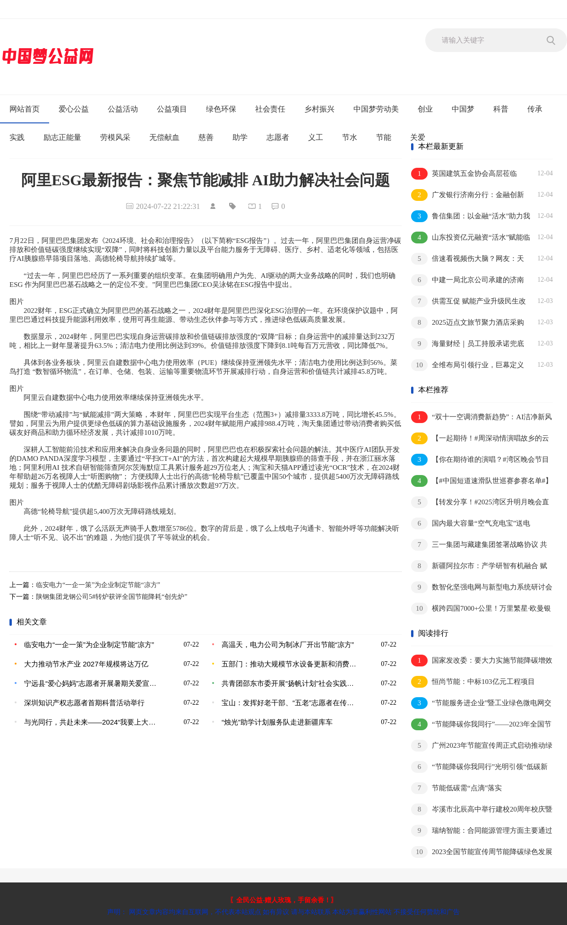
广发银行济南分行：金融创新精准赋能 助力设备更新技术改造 (467, 195)
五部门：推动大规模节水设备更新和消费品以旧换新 (291, 664)
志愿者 (277, 137)
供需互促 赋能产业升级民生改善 (468, 301)
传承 (534, 109)
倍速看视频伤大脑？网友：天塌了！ (467, 259)
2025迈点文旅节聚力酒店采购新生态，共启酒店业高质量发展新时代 (467, 323)
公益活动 (123, 109)
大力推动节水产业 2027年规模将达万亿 (86, 664)
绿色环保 (221, 109)
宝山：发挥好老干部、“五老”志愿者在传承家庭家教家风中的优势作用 (291, 703)
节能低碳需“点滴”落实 (456, 788)
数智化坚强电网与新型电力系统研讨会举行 (481, 587)
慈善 (206, 137)
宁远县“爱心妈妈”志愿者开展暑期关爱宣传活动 (93, 683)
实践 (17, 137)
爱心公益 (74, 109)
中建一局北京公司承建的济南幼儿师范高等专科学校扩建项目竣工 (467, 280)
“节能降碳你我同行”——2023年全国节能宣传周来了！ (481, 724)
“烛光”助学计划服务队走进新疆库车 (277, 722)
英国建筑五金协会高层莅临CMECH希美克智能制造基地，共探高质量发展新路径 (469, 174)
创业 (425, 109)
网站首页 (24, 109)
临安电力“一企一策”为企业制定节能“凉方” (98, 584)
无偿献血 (164, 137)
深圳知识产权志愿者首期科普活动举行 (84, 703)
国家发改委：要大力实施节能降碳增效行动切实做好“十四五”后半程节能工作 (481, 661)
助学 (240, 137)
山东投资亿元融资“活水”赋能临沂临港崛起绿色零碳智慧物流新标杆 (470, 238)
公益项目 (172, 109)
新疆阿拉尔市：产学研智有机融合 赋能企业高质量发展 (479, 566)
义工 (315, 137)
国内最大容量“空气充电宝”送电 (470, 523)
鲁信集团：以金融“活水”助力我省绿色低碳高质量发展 (470, 216)
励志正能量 (62, 137)
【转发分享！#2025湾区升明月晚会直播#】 (480, 502)
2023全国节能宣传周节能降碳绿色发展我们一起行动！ (481, 852)
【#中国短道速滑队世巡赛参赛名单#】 (481, 481)
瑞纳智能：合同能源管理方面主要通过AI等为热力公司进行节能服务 (481, 831)
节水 (349, 137)
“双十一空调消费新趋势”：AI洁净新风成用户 (481, 417)
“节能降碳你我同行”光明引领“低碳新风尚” (479, 767)
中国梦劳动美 (376, 109)
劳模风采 (115, 137)
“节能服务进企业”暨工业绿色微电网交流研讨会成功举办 (481, 703)
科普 (500, 109)
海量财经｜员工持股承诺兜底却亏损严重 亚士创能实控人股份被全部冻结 (468, 344)
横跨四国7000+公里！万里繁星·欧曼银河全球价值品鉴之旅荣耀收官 (481, 609)
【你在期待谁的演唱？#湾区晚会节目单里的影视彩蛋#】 (480, 460)
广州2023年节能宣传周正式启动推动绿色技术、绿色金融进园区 (481, 746)
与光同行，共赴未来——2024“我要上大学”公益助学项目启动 (93, 722)
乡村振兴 (319, 109)
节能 (383, 137)
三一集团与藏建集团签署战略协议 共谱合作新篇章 (479, 545)
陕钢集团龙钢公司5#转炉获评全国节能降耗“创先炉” (111, 596)
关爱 (417, 137)
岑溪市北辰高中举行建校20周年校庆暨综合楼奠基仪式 (481, 810)
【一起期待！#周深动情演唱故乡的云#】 (480, 438)
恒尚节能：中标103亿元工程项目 (473, 682)
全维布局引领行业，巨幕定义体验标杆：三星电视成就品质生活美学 (467, 365)
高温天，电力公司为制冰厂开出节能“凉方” (288, 644)
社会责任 (270, 109)
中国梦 (463, 109)
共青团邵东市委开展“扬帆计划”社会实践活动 (291, 683)
